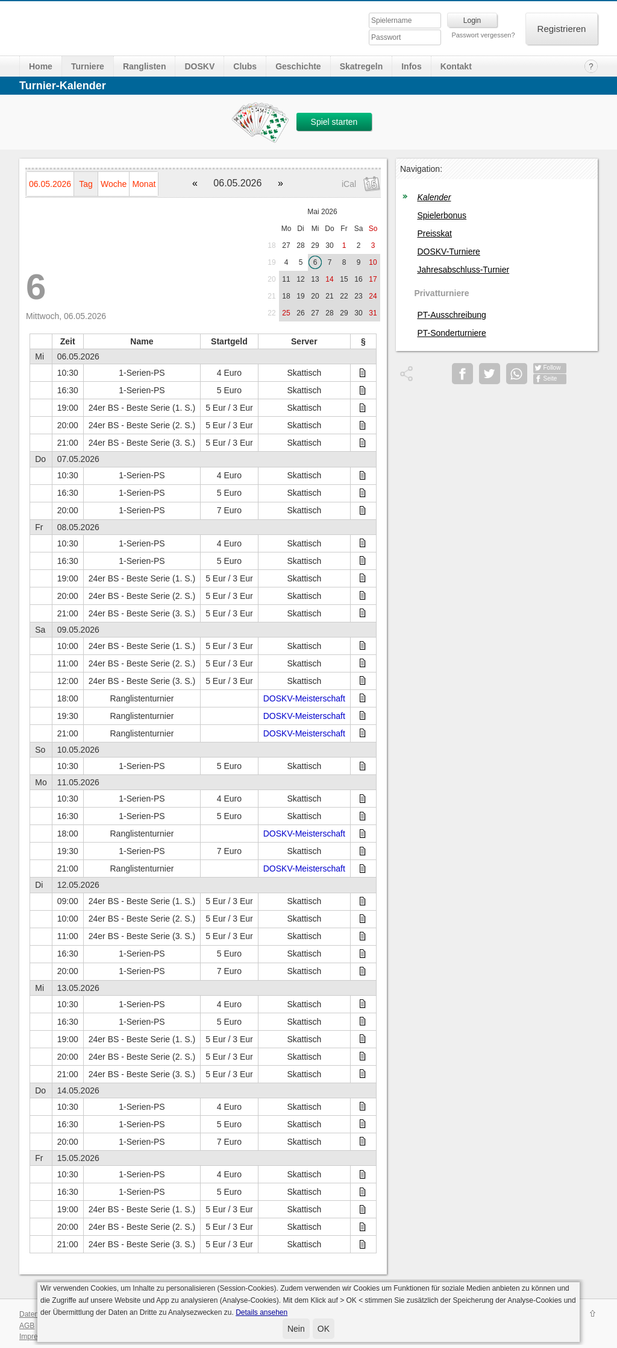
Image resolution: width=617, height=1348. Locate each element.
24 (373, 296)
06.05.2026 (50, 184)
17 (373, 279)
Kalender (434, 197)
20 (271, 279)
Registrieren (561, 29)
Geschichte (298, 66)
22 (344, 296)
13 (315, 279)
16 (358, 279)
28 (300, 245)
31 (373, 313)
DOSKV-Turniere (448, 251)
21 (271, 296)
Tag (86, 184)
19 (271, 262)
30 (329, 245)
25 (286, 313)
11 (286, 279)
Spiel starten (334, 122)
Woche (114, 184)
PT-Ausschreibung (451, 315)
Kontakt (456, 66)
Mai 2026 (322, 211)
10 (373, 262)
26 (300, 313)
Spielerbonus (441, 215)
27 (286, 245)
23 (358, 296)
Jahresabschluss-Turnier (463, 269)
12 (300, 279)
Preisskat (434, 233)
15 (344, 279)
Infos (411, 66)
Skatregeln (361, 66)
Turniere (87, 66)
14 (329, 279)
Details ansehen (261, 1312)
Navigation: (421, 169)
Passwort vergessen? (483, 35)
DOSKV (199, 66)
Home (40, 66)
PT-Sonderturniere (451, 333)
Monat (143, 184)
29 (315, 245)
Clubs (245, 66)
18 (271, 245)
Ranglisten (144, 66)
